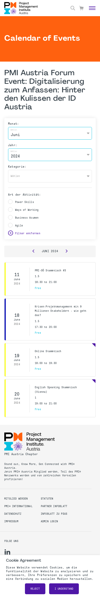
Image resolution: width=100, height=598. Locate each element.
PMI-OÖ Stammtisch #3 (50, 270)
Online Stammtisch (48, 351)
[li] (7, 552)
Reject (35, 588)
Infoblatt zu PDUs (54, 513)
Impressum (11, 521)
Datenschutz (12, 513)
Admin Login (49, 521)
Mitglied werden (16, 498)
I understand (64, 588)
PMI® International (18, 506)
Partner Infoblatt (54, 506)
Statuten (47, 498)
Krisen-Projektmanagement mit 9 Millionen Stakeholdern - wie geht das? (60, 311)
